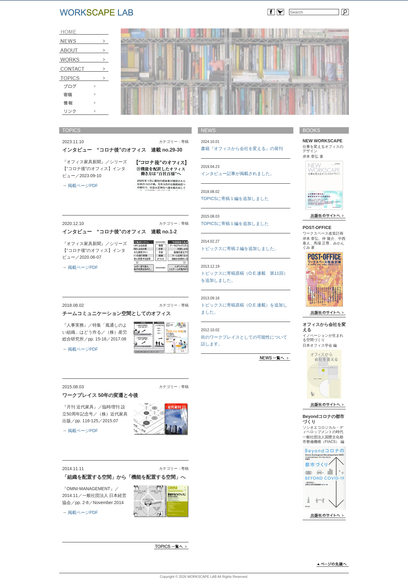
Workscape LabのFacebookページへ (271, 12)
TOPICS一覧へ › (171, 546)
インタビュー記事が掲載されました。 (237, 173)
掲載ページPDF (83, 185)
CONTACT (83, 67)
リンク (85, 111)
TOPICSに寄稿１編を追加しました (235, 198)
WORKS (83, 57)
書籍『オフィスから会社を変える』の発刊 (242, 148)
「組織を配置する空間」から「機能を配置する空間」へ (124, 477)
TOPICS (71, 130)
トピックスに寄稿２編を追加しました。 (240, 248)
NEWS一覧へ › (274, 358)
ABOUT (83, 48)
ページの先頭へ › (332, 564)
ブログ (85, 87)
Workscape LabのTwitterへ (280, 12)
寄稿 (85, 95)
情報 (85, 103)
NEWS (83, 39)
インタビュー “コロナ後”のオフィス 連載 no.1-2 (119, 231)
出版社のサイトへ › (327, 215)
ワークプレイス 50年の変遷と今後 (100, 395)
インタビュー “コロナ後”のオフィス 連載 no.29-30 (122, 149)
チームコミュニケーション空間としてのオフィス (116, 313)
